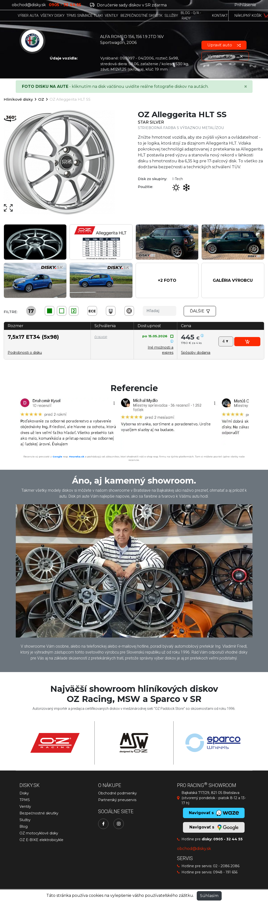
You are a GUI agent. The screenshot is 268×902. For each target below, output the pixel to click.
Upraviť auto (224, 45)
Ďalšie (200, 311)
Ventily (25, 806)
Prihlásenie (245, 4)
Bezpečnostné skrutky (38, 813)
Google (57, 456)
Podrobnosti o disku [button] (25, 352)
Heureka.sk (76, 456)
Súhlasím (209, 895)
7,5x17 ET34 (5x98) (33, 337)
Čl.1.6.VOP (100, 337)
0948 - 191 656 (225, 872)
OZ (41, 99)
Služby (25, 820)
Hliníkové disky (18, 99)
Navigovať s (213, 827)
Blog (23, 826)
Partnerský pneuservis (117, 800)
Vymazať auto (225, 56)
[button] (167, 280)
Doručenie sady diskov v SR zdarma (128, 5)
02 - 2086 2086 (226, 866)
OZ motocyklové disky (38, 833)
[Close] (245, 87)
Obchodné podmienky (117, 793)
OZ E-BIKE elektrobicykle (41, 840)
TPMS (24, 800)
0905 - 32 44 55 (228, 839)
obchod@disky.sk (29, 4)
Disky (24, 793)
